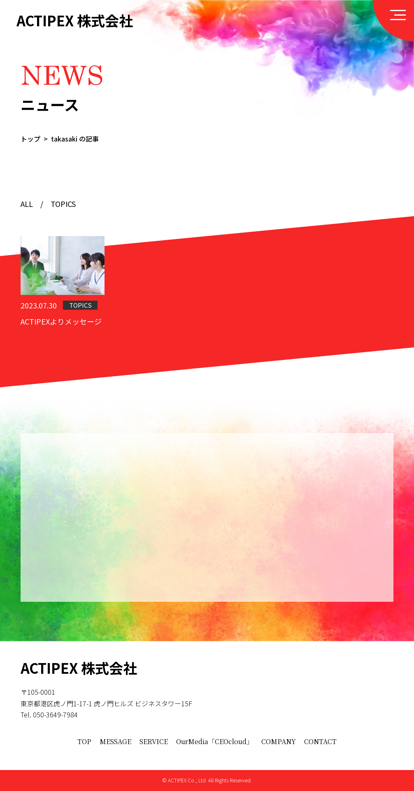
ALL (27, 205)
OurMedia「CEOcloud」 (214, 741)
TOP (84, 741)
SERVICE (154, 741)
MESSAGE (115, 741)
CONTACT (320, 741)
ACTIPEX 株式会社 (74, 21)
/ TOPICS (54, 205)
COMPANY (278, 741)
